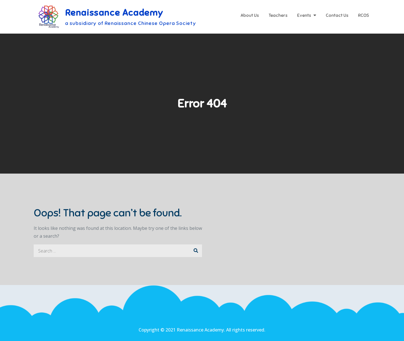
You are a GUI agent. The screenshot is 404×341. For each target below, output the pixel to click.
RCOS (363, 15)
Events (304, 15)
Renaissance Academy (114, 12)
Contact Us (337, 15)
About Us (249, 15)
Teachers (278, 15)
